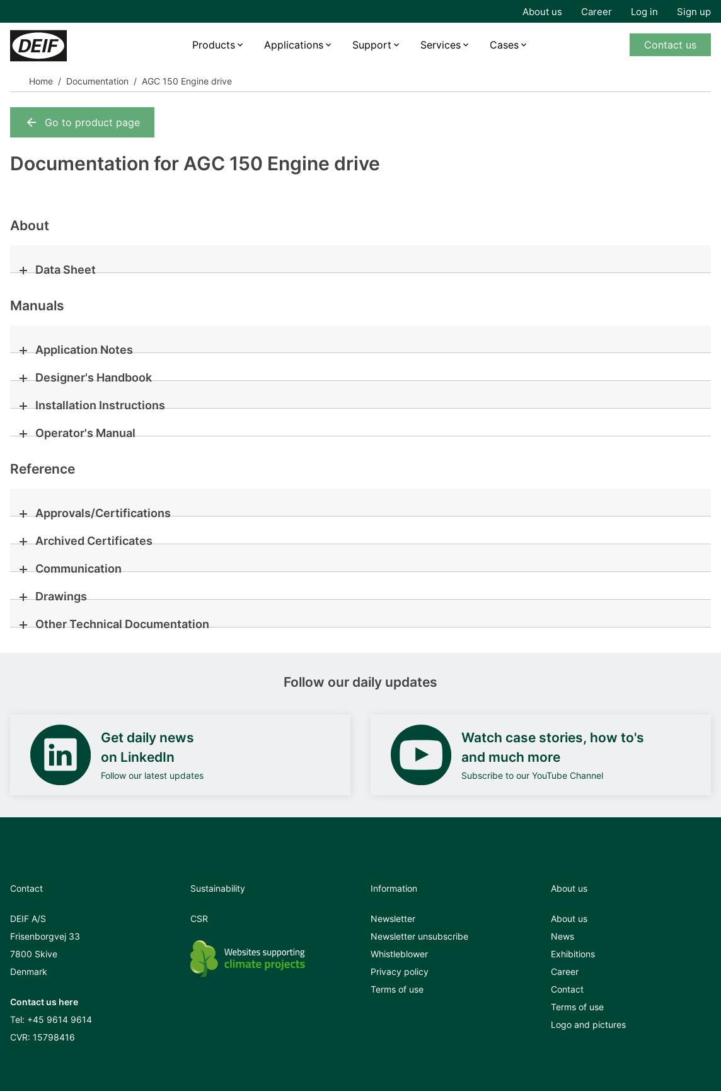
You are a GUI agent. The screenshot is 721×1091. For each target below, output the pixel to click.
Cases (504, 44)
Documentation (97, 81)
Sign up (694, 12)
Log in (644, 12)
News (562, 936)
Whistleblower (399, 953)
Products (213, 44)
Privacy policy (400, 971)
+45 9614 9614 (59, 1019)
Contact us (670, 44)
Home (41, 81)
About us (542, 12)
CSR (199, 918)
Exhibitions (573, 953)
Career (596, 12)
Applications (293, 44)
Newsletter (393, 918)
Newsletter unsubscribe (419, 936)
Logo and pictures (588, 1024)
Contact (567, 989)
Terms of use (397, 989)
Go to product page (82, 122)
